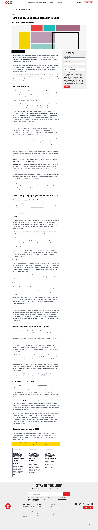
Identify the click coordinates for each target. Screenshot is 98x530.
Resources (58, 2)
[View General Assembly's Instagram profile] (80, 504)
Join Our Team (39, 510)
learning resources (42, 385)
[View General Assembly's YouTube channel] (88, 504)
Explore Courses (42, 2)
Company (38, 504)
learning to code (16, 97)
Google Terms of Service (76, 83)
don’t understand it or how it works (27, 93)
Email (67, 61)
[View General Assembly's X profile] (84, 504)
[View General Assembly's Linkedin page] (92, 504)
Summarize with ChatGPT (18, 51)
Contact (38, 511)
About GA (51, 2)
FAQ (37, 513)
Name (67, 56)
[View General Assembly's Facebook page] (76, 504)
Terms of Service (79, 77)
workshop (55, 443)
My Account (79, 2)
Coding (13, 14)
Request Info (88, 2)
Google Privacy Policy (62, 499)
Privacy (91, 524)
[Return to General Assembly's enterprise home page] (9, 2)
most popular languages (37, 207)
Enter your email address (35, 494)
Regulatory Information (28, 506)
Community (53, 504)
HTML (14, 220)
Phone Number (69, 67)
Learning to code (16, 164)
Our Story (38, 506)
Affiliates (38, 517)
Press (37, 515)
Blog (13, 9)
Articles (38, 508)
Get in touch (88, 507)
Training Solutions (32, 2)
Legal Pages (26, 504)
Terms (88, 524)
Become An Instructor (55, 508)
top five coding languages (32, 78)
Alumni (51, 506)
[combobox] (66, 69)
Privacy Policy (71, 77)
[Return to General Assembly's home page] (8, 506)
